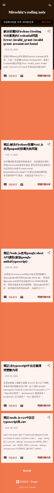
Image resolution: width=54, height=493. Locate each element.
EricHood (33, 487)
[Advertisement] (27, 110)
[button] (49, 31)
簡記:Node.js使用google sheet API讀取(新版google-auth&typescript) (23, 257)
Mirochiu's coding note (27, 12)
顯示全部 (46, 22)
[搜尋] (50, 5)
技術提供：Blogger (27, 481)
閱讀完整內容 (44, 75)
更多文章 (27, 471)
